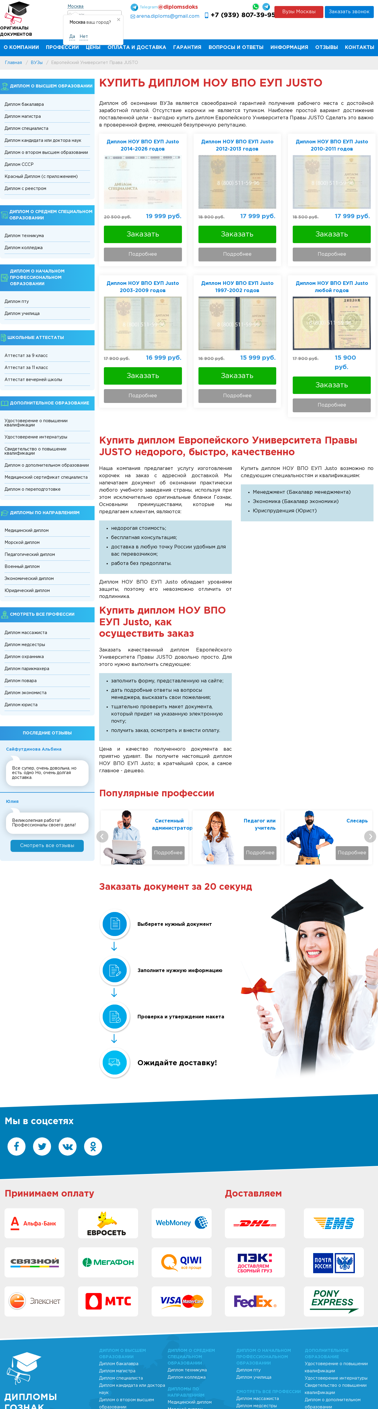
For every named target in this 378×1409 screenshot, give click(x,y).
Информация (289, 47)
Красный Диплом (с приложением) (41, 176)
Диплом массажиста (26, 633)
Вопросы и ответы (236, 47)
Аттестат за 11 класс (26, 368)
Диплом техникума (24, 236)
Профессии (62, 47)
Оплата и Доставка (136, 47)
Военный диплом (22, 567)
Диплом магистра (23, 116)
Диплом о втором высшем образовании (46, 152)
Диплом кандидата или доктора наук (43, 140)
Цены (93, 47)
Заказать (143, 234)
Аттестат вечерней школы (33, 380)
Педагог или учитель (351, 825)
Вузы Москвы (299, 12)
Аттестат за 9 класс (26, 356)
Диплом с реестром (25, 189)
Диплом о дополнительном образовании (47, 465)
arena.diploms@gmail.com (167, 16)
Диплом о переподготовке (33, 489)
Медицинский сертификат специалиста (46, 477)
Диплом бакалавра (24, 104)
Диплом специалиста (26, 128)
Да (72, 36)
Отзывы (326, 47)
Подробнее (143, 254)
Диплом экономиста (26, 693)
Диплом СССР (19, 164)
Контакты (359, 47)
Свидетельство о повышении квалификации (35, 451)
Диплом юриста (21, 705)
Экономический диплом (29, 579)
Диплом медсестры (25, 645)
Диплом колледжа (24, 248)
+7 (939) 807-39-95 (243, 15)
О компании (21, 47)
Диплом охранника (24, 657)
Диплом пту (17, 301)
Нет (84, 36)
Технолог (172, 821)
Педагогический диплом (30, 555)
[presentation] (102, 837)
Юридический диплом (27, 591)
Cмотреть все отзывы (47, 845)
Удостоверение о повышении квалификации (36, 423)
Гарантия (187, 47)
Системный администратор (260, 825)
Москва (75, 6)
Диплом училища (22, 314)
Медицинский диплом (27, 530)
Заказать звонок (349, 12)
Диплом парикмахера (27, 669)
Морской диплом (22, 542)
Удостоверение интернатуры (36, 437)
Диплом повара (21, 681)
